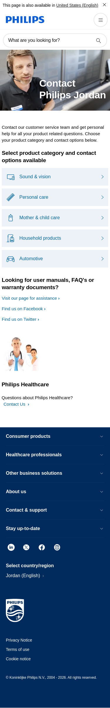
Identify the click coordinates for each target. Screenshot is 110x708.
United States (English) (77, 5)
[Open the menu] (101, 20)
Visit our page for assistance (29, 298)
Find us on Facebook (22, 308)
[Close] (104, 4)
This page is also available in (29, 5)
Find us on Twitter (19, 319)
